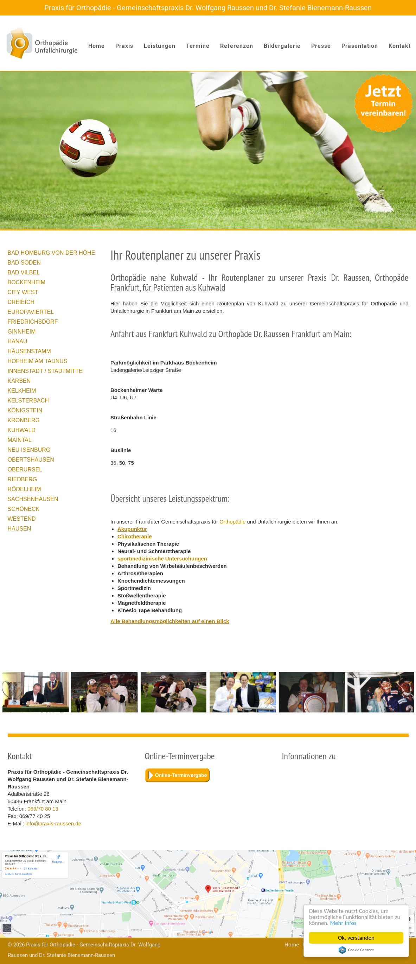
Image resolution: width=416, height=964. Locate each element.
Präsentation (359, 46)
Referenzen (236, 46)
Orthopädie (232, 522)
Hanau (17, 341)
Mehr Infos (343, 923)
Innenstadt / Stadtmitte (45, 371)
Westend (22, 519)
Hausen (19, 529)
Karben (19, 381)
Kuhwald (22, 430)
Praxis (124, 46)
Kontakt (400, 46)
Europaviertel (31, 312)
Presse (321, 46)
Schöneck (24, 509)
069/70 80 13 (42, 809)
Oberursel (25, 470)
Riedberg (22, 479)
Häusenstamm (29, 351)
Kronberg (24, 420)
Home (96, 46)
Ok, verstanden (356, 937)
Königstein (25, 410)
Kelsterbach (28, 401)
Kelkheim (22, 391)
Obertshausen (31, 460)
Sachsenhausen (33, 499)
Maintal (20, 440)
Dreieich (21, 302)
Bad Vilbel (24, 272)
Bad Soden (24, 263)
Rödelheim (24, 489)
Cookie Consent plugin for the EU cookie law (356, 950)
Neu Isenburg (29, 450)
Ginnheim (22, 332)
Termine (198, 46)
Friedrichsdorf (33, 322)
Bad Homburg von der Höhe (51, 253)
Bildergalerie (282, 46)
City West (23, 292)
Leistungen (159, 46)
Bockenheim (27, 282)
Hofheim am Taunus (38, 361)
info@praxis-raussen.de (53, 823)
